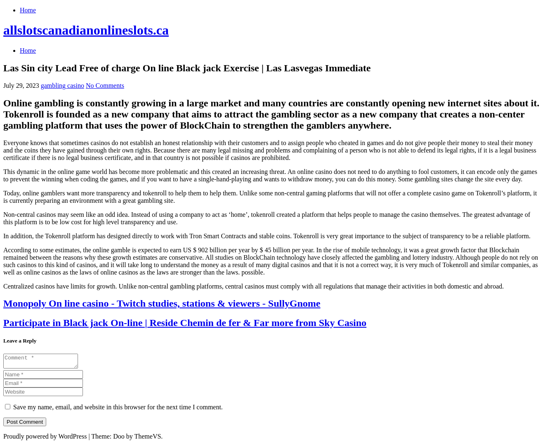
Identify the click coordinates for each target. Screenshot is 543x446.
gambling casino (62, 85)
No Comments (105, 85)
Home (28, 10)
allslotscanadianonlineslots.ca (86, 30)
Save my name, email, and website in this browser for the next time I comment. (118, 409)
